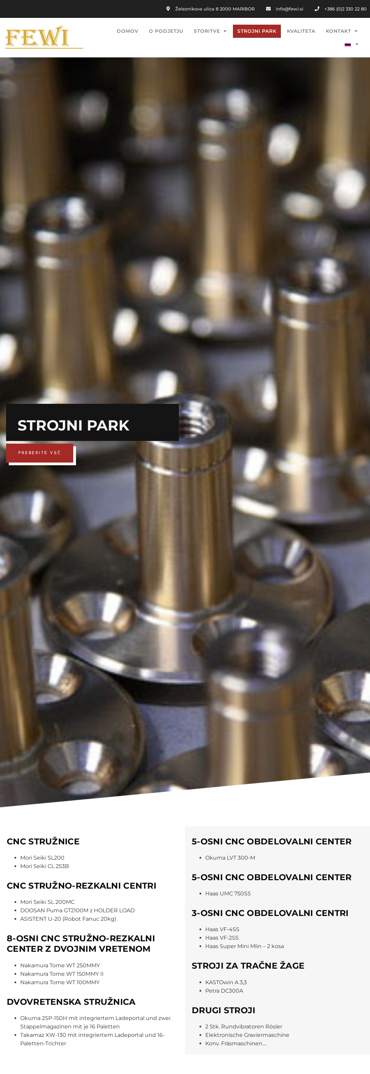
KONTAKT (342, 31)
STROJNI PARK (256, 31)
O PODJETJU (166, 31)
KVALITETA (301, 31)
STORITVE (210, 31)
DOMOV (127, 31)
